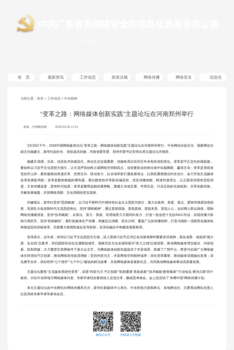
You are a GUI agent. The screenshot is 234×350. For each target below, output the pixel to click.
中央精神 (70, 98)
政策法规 (120, 77)
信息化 (216, 77)
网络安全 (184, 77)
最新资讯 (56, 77)
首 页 (24, 77)
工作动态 (88, 77)
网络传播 (152, 77)
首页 (40, 98)
